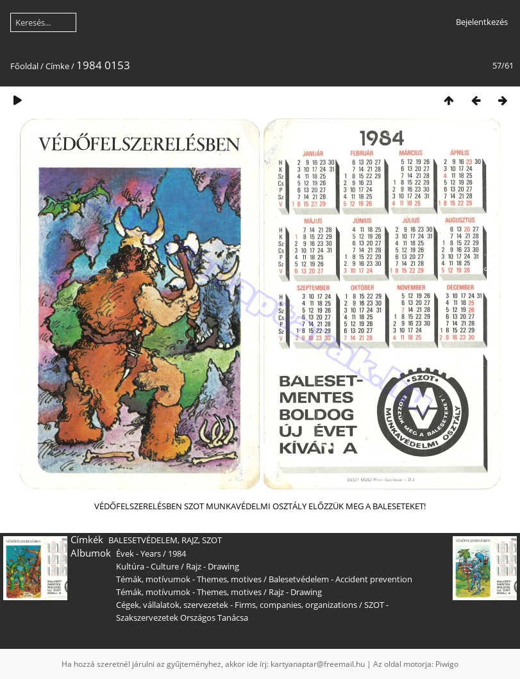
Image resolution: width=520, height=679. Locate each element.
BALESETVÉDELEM (143, 540)
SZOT (212, 540)
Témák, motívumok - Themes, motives (189, 579)
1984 (177, 553)
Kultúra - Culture (147, 566)
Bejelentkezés (482, 22)
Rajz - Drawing (212, 566)
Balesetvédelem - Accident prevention (340, 579)
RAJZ (189, 540)
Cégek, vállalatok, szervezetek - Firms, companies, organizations (236, 604)
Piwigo (446, 664)
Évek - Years (138, 553)
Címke (57, 66)
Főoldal (24, 66)
